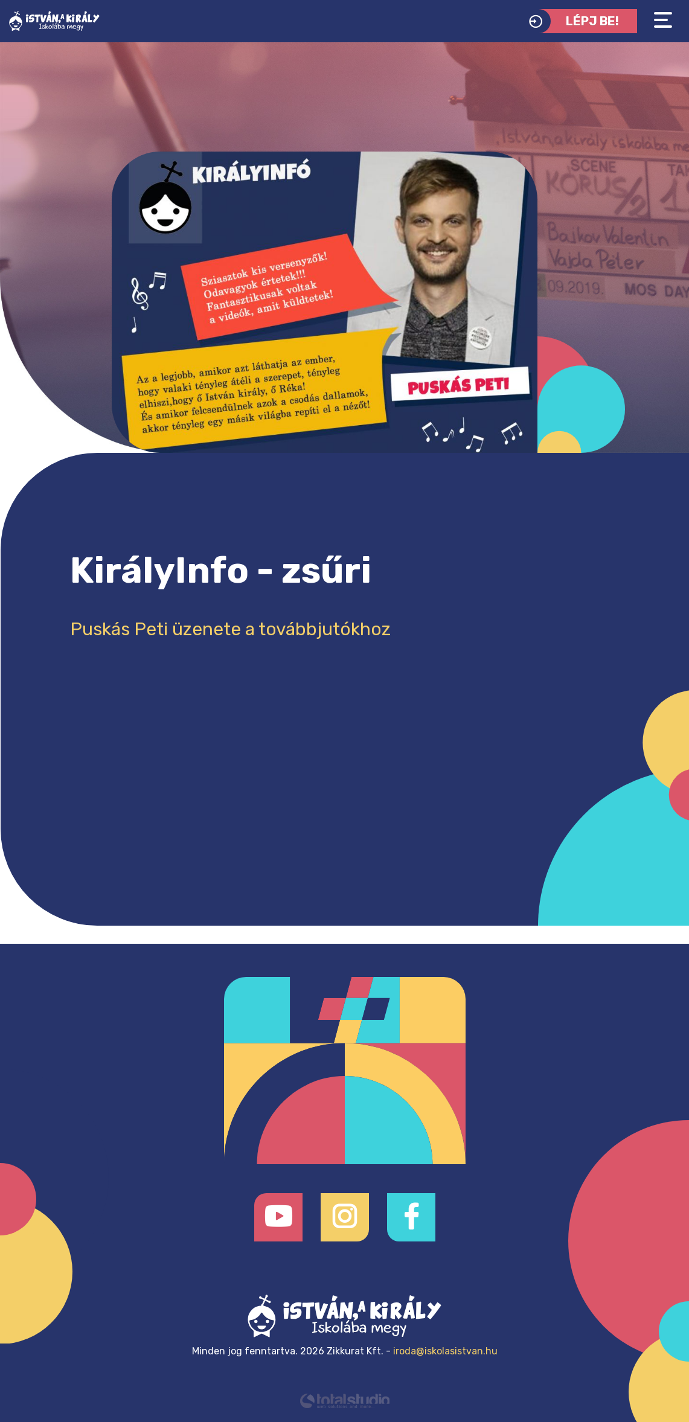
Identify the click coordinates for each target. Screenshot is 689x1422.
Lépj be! (571, 21)
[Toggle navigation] (663, 20)
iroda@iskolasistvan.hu (445, 1351)
